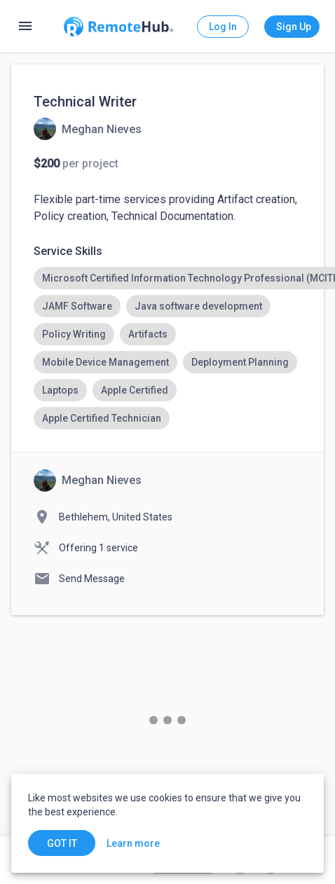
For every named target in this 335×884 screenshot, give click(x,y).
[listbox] (167, 348)
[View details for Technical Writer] (88, 129)
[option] (77, 306)
